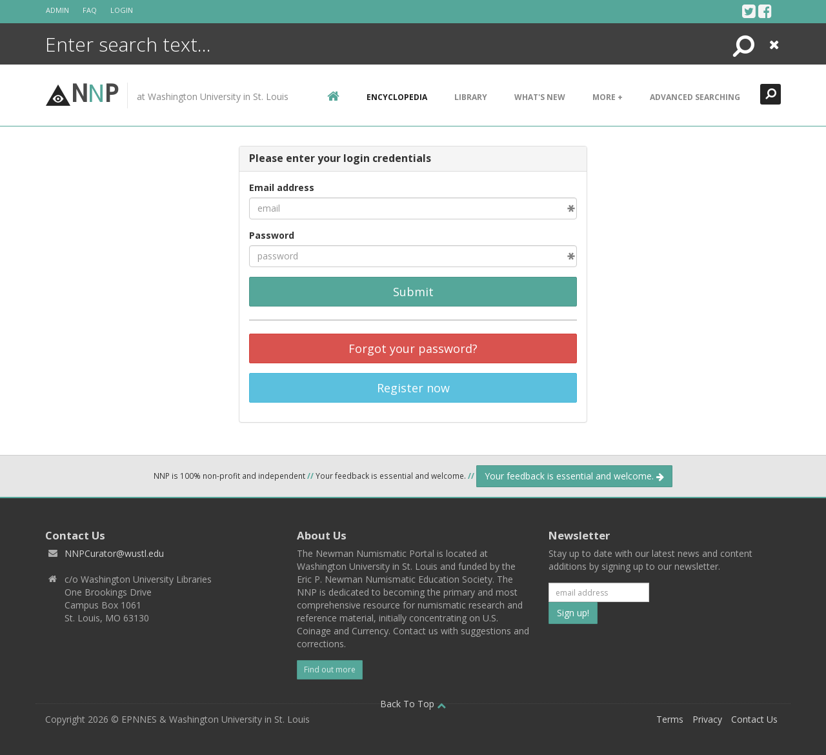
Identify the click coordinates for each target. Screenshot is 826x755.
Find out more (330, 669)
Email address (281, 187)
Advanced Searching (695, 97)
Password (271, 235)
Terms (669, 719)
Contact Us (754, 719)
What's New (539, 97)
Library (470, 97)
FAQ (90, 10)
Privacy (707, 719)
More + (607, 97)
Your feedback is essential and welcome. (574, 476)
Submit (413, 291)
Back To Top (413, 704)
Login (121, 10)
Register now (413, 388)
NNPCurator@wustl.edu (114, 553)
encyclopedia (397, 97)
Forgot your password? (413, 348)
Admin (57, 10)
